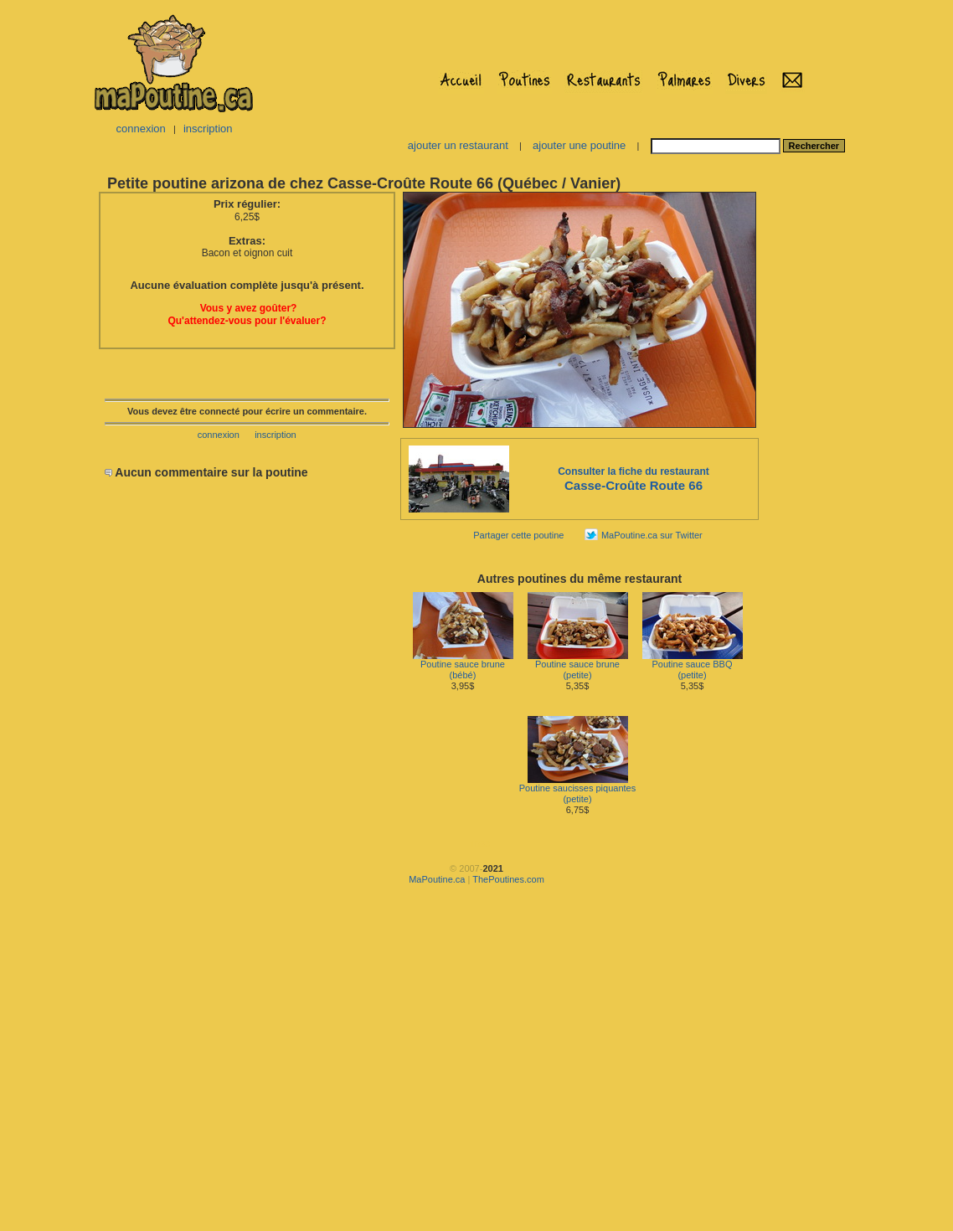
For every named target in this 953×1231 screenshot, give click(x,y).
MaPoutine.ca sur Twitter (652, 535)
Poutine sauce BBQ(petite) (692, 665)
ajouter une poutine (579, 145)
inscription (208, 128)
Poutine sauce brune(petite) (578, 665)
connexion (140, 128)
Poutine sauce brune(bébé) (463, 665)
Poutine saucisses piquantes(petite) (577, 789)
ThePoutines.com (508, 879)
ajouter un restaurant (458, 145)
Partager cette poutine (518, 535)
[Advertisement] (813, 440)
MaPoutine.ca (437, 879)
